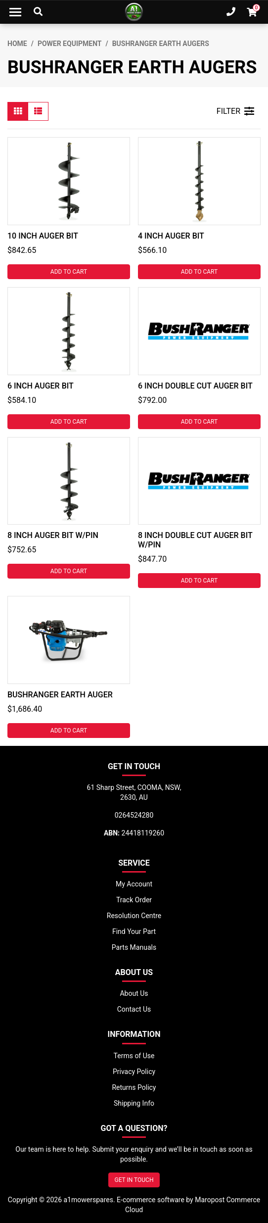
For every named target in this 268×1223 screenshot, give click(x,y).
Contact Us (134, 1009)
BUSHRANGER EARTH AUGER (60, 694)
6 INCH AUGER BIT (40, 386)
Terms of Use (134, 1056)
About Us (134, 993)
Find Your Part (134, 931)
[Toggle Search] (38, 12)
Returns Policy (134, 1087)
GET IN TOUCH (134, 1179)
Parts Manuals (134, 947)
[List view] (38, 111)
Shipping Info (134, 1103)
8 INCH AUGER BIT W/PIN (52, 535)
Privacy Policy (134, 1072)
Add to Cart (68, 271)
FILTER (235, 111)
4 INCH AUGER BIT (171, 236)
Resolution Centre (134, 916)
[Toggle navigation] (15, 12)
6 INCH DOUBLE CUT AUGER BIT (195, 386)
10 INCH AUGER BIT (42, 236)
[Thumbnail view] (17, 111)
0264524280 (134, 815)
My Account (134, 884)
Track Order (134, 900)
